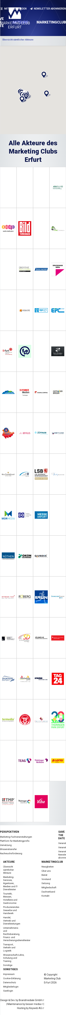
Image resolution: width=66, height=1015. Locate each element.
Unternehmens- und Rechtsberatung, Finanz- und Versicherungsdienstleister (16, 934)
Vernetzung (6, 845)
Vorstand (46, 879)
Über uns (46, 871)
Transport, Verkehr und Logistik (9, 947)
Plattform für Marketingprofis (14, 841)
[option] (33, 41)
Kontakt (45, 895)
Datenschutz (9, 982)
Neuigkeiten (48, 866)
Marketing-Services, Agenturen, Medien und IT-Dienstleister (10, 883)
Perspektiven (9, 831)
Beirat (44, 875)
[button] (44, 74)
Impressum (9, 974)
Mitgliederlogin (10, 986)
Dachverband (48, 891)
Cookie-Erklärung (12, 978)
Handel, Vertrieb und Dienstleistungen (11, 920)
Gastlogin (8, 990)
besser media (34, 1004)
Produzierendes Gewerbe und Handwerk (11, 910)
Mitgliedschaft (49, 887)
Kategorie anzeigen (33, 41)
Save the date (61, 835)
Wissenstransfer (8, 849)
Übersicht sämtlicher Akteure (8, 869)
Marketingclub (52, 861)
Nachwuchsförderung (11, 853)
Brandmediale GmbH (31, 1000)
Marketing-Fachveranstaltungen (16, 837)
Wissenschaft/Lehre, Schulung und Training (13, 958)
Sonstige (7, 965)
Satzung (46, 883)
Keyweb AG (36, 1008)
